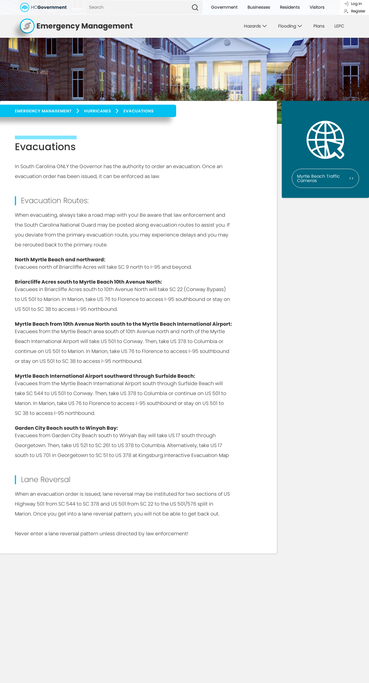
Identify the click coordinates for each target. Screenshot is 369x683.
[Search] (137, 7)
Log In (353, 3)
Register (354, 11)
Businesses (259, 7)
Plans (318, 26)
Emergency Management (43, 111)
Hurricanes (97, 111)
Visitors (317, 7)
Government (224, 7)
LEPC (339, 26)
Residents (290, 7)
